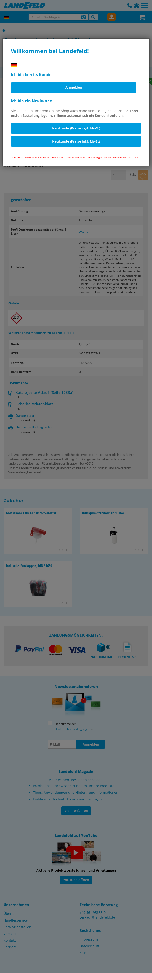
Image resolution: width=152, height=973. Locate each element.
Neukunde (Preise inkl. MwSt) (76, 141)
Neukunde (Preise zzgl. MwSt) (76, 128)
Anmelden (73, 87)
